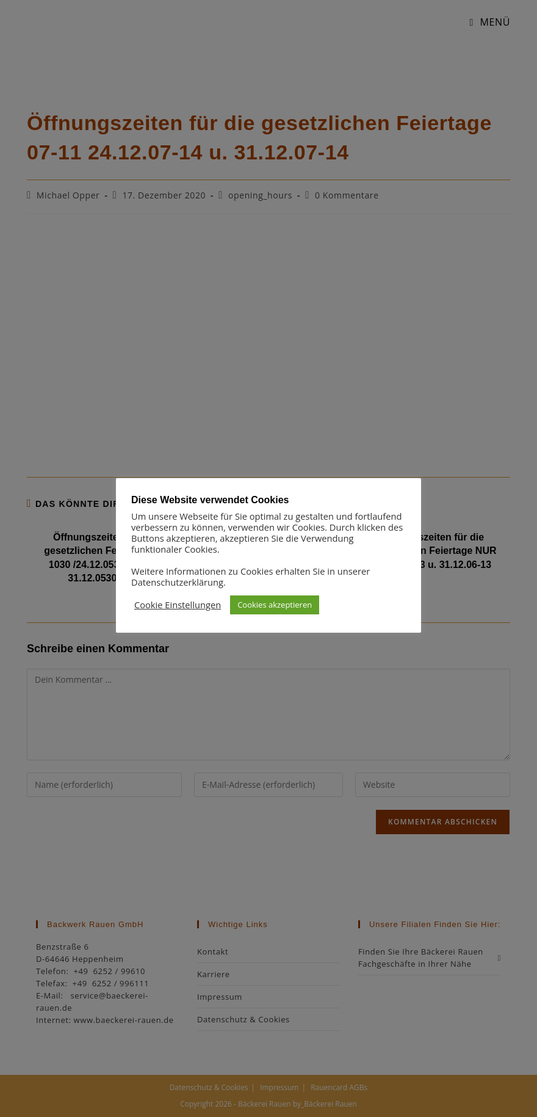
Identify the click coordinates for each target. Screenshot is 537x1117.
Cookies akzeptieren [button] (274, 604)
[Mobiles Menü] (485, 22)
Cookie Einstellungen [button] (177, 604)
